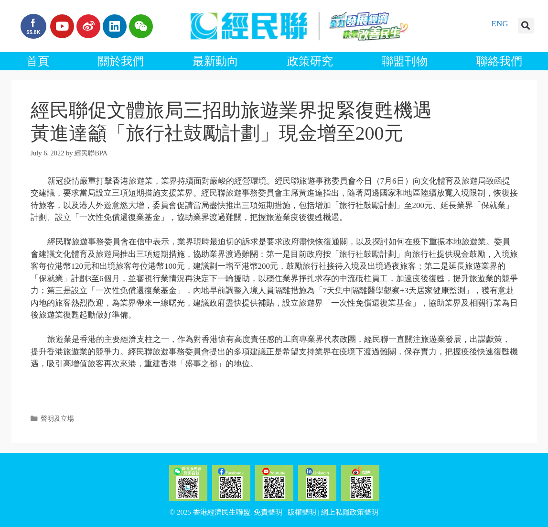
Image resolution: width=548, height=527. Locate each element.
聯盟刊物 (405, 61)
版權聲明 (302, 512)
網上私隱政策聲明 (349, 512)
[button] (526, 25)
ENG (500, 23)
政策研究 (310, 61)
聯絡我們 (499, 61)
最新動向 (215, 61)
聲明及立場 (57, 418)
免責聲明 (268, 512)
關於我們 (121, 61)
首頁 (37, 61)
